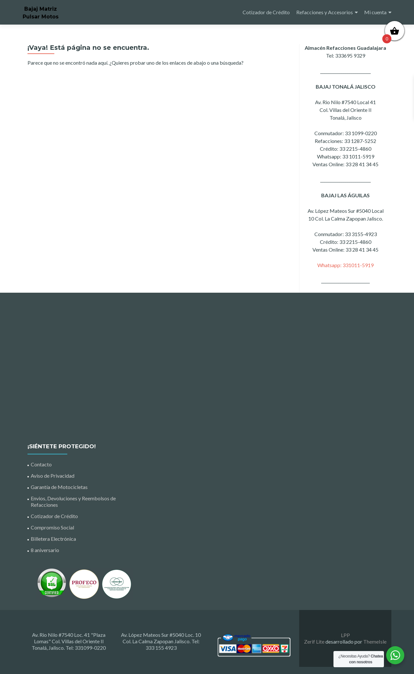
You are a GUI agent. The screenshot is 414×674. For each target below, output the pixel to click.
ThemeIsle (375, 641)
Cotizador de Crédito (266, 12)
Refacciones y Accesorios (324, 12)
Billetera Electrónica (53, 539)
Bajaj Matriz (40, 9)
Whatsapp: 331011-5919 (345, 265)
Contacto (41, 464)
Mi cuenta (375, 12)
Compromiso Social (52, 527)
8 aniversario (45, 550)
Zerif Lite (314, 641)
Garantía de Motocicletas (59, 487)
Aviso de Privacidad (52, 476)
